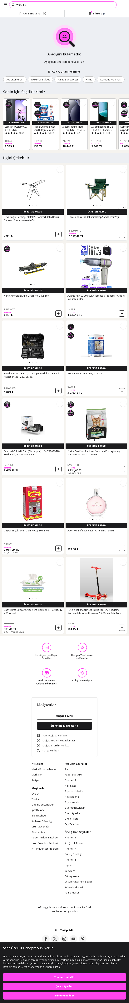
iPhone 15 (70, 837)
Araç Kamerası (15, 79)
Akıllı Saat (70, 785)
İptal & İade (38, 810)
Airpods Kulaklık (74, 791)
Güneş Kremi (72, 876)
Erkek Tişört (71, 818)
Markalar (37, 774)
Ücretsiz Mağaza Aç (64, 726)
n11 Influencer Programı (45, 848)
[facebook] (46, 941)
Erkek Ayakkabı (73, 813)
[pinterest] (83, 941)
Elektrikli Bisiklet (40, 79)
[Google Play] (52, 919)
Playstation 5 (72, 796)
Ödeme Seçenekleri (43, 804)
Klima (89, 79)
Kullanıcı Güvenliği (42, 821)
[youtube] (73, 941)
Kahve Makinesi (74, 887)
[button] (29, 206)
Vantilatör (70, 870)
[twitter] (55, 941)
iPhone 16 (70, 859)
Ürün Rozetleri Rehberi (45, 843)
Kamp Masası (72, 892)
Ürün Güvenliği (40, 826)
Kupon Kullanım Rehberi (45, 837)
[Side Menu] (5, 4)
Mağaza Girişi (65, 716)
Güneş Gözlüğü (73, 854)
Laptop (68, 865)
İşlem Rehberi (39, 815)
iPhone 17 (70, 848)
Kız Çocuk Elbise (74, 843)
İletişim (35, 780)
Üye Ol (35, 793)
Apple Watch (72, 802)
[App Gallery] (75, 919)
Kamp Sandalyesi (68, 79)
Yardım (35, 799)
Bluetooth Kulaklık (75, 807)
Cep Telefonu (72, 824)
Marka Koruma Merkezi (45, 769)
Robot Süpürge (73, 774)
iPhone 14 (70, 780)
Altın (67, 769)
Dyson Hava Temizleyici (78, 881)
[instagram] (64, 941)
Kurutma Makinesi (110, 79)
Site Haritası (38, 832)
